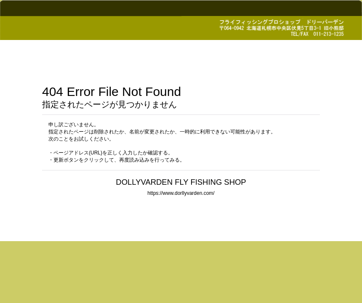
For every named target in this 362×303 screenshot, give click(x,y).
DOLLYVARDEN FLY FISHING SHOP (181, 182)
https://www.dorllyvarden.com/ (180, 193)
